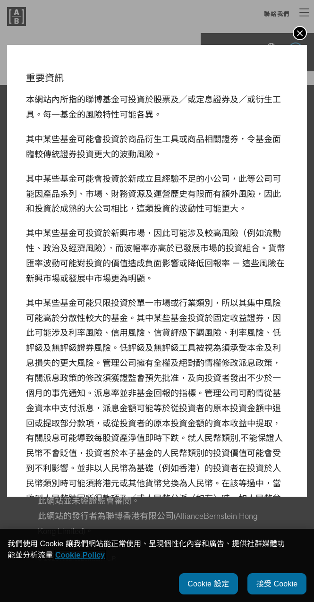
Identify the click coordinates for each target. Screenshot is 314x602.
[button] (300, 33)
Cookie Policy (80, 555)
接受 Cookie (277, 584)
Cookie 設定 (208, 584)
